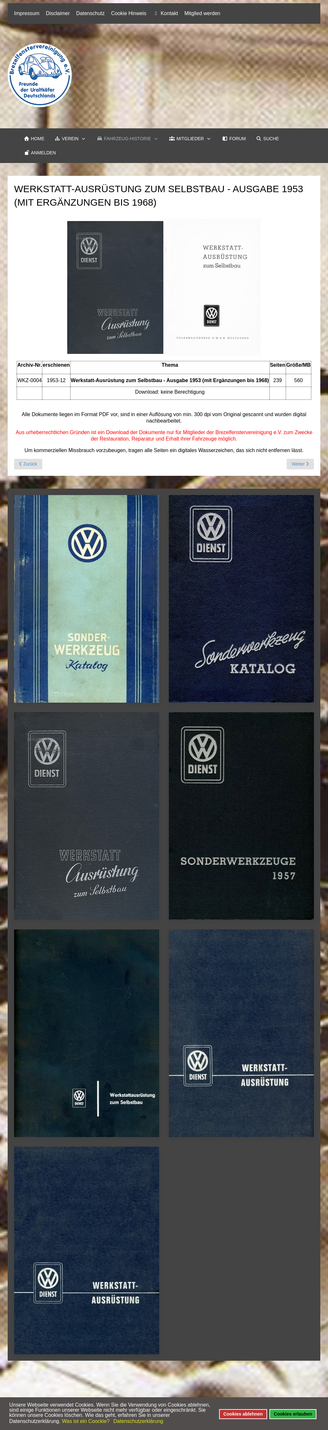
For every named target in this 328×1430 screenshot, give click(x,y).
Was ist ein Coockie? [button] (86, 1421)
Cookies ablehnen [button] (243, 1414)
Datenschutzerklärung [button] (138, 1421)
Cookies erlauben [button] (293, 1414)
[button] (71, 138)
